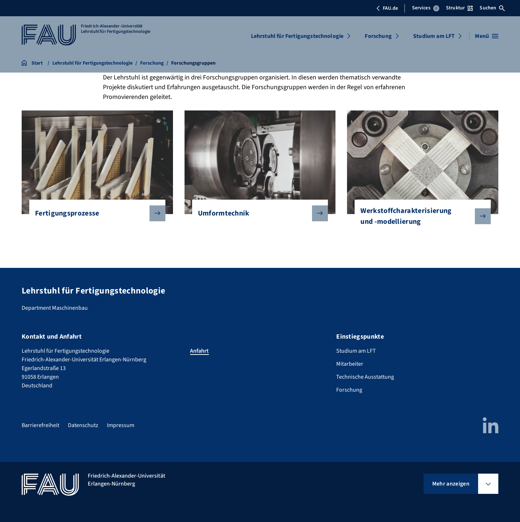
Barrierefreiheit (40, 425)
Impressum (120, 425)
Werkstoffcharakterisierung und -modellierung (419, 216)
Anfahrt (199, 351)
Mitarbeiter (349, 364)
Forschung (378, 36)
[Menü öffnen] (486, 36)
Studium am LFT (434, 36)
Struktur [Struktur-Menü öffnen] (459, 8)
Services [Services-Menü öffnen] (425, 8)
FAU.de (387, 8)
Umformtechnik (257, 213)
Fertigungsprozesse (94, 213)
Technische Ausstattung (365, 377)
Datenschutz (83, 425)
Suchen (492, 8)
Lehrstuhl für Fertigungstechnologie (297, 36)
